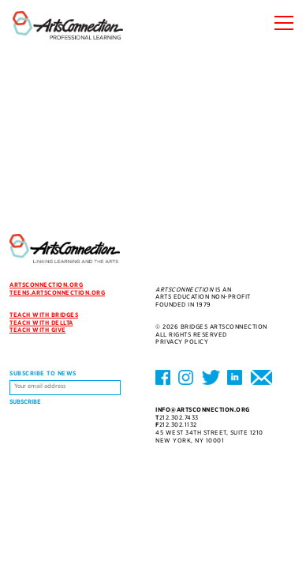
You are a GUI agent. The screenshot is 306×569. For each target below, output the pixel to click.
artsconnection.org (46, 284)
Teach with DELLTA (41, 322)
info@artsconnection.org (202, 409)
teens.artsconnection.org (57, 292)
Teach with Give (37, 329)
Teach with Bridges (43, 314)
